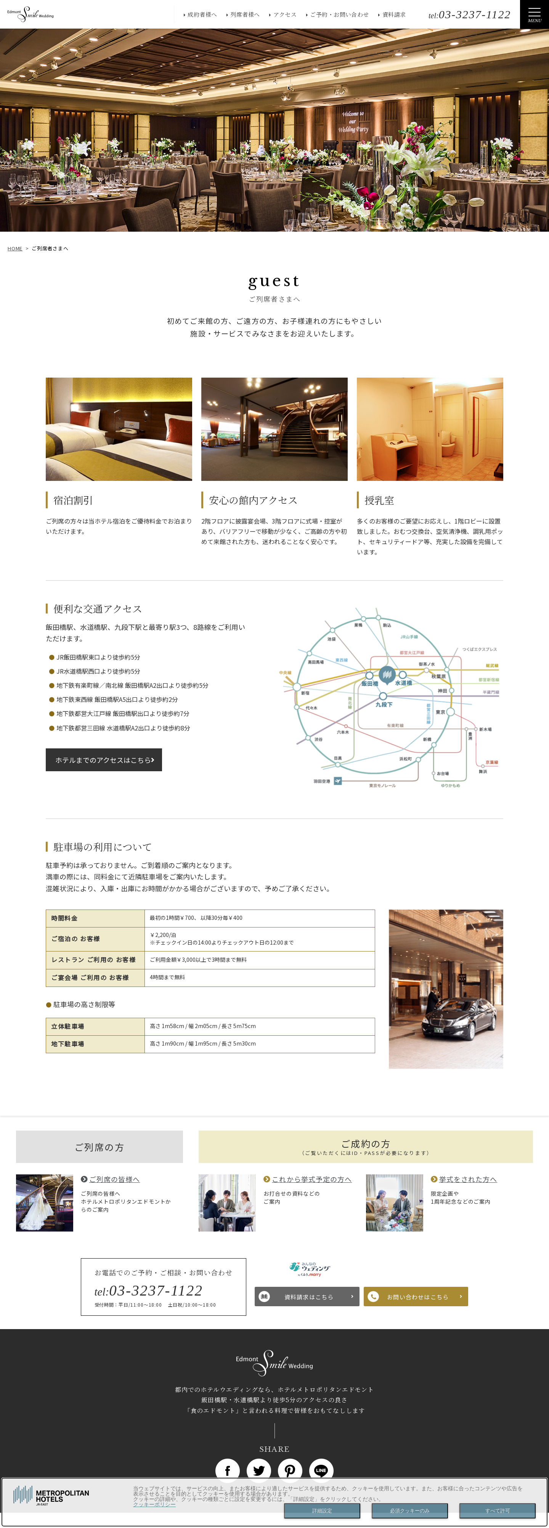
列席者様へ (245, 14)
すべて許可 (497, 1511)
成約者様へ (202, 14)
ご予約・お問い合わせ (339, 14)
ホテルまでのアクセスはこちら (103, 760)
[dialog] (274, 1502)
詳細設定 (322, 1511)
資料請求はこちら (309, 1297)
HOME (15, 248)
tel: (470, 15)
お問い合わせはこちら (418, 1297)
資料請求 (394, 14)
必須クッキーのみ (410, 1511)
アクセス (285, 14)
